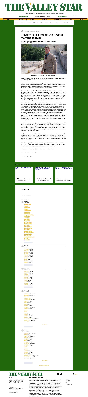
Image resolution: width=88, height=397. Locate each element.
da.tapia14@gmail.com (15, 382)
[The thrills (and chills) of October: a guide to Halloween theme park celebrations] (44, 172)
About (67, 379)
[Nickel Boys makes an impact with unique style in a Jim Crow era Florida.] (64, 172)
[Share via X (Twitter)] (25, 156)
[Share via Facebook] (22, 156)
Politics (46, 22)
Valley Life (35, 22)
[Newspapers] (42, 16)
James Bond (32, 148)
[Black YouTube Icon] (57, 374)
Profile (41, 22)
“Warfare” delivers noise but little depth (24, 179)
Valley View (58, 22)
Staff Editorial (65, 22)
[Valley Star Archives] (62, 16)
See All (71, 164)
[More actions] (66, 31)
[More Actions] (66, 202)
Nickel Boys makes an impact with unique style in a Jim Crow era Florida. (63, 179)
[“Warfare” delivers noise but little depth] (24, 172)
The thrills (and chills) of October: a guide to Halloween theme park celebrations (44, 179)
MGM (37, 148)
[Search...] (78, 16)
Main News (23, 22)
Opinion (51, 22)
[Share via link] (31, 156)
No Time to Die (50, 148)
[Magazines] (48, 16)
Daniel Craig (42, 148)
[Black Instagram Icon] (60, 374)
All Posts (17, 22)
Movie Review (24, 148)
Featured (29, 22)
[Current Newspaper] (23, 16)
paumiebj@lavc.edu (14, 392)
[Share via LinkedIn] (28, 156)
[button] (71, 22)
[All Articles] (36, 16)
